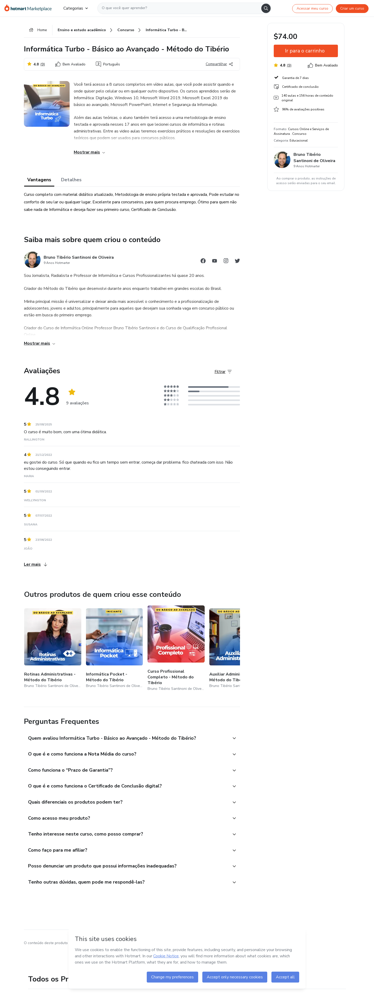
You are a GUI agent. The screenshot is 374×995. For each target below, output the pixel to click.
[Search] (266, 8)
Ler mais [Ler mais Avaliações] (35, 564)
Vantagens (39, 180)
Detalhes (71, 180)
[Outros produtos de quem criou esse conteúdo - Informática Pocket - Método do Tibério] (114, 648)
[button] (126, 739)
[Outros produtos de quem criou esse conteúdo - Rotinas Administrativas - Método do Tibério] (52, 648)
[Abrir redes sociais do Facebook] (203, 261)
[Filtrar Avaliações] (223, 371)
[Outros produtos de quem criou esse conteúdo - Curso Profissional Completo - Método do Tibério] (176, 648)
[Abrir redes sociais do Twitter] (237, 261)
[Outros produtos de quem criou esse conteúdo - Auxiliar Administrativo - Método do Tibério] (237, 648)
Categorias (75, 8)
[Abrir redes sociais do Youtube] (214, 261)
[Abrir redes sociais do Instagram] (226, 261)
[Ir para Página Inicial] (29, 8)
